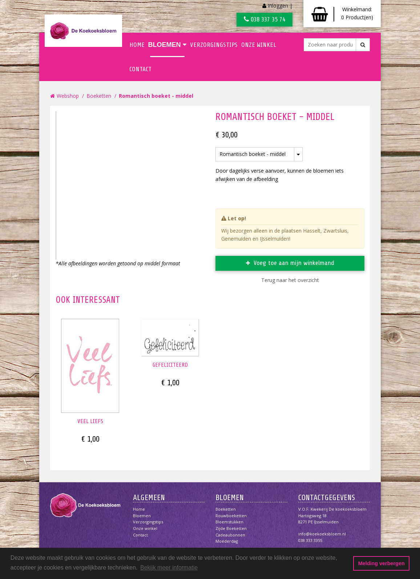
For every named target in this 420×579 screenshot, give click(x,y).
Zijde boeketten (231, 528)
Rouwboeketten (231, 515)
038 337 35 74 (264, 19)
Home (137, 44)
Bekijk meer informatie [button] (169, 567)
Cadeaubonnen (230, 535)
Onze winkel (258, 44)
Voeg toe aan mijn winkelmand (294, 262)
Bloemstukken (229, 521)
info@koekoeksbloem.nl (322, 533)
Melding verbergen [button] (381, 563)
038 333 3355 (310, 540)
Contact (140, 69)
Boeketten (98, 95)
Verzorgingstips (214, 44)
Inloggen (278, 5)
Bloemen (167, 44)
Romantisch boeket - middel (156, 95)
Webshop (68, 95)
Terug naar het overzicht (290, 280)
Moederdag (226, 541)
